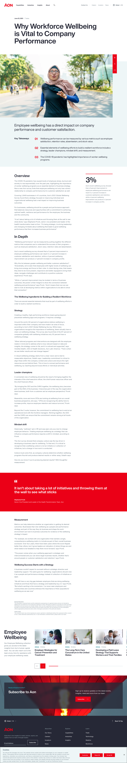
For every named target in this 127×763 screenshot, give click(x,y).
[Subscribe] (83, 699)
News (107, 5)
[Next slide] (42, 666)
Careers (94, 5)
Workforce (89, 744)
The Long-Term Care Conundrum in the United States (77, 652)
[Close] (124, 755)
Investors (100, 5)
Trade (87, 733)
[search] (54, 5)
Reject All (97, 755)
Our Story (48, 733)
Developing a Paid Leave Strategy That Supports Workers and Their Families (109, 652)
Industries (30, 5)
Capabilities (20, 5)
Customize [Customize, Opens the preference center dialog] (85, 755)
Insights (39, 5)
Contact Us (84, 5)
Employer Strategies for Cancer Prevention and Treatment (46, 652)
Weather (88, 740)
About (48, 5)
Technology (89, 736)
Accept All (109, 755)
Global (118, 5)
